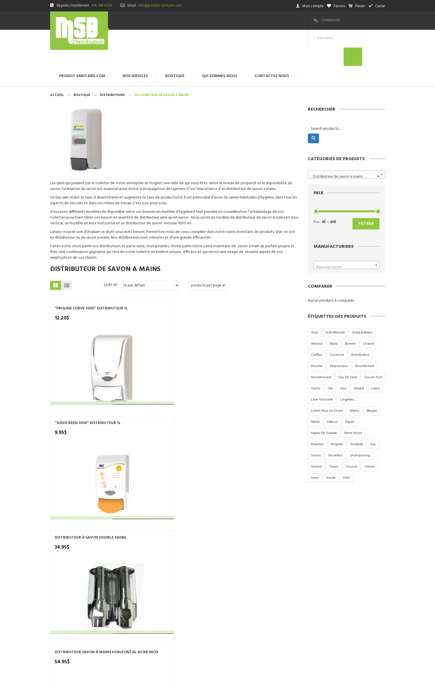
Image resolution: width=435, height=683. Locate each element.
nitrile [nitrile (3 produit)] (315, 385)
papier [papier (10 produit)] (350, 385)
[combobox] (346, 138)
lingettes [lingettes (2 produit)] (347, 363)
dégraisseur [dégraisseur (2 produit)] (339, 330)
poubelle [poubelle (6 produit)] (356, 408)
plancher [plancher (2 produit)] (317, 408)
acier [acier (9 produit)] (314, 296)
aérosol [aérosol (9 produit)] (317, 307)
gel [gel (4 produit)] (330, 352)
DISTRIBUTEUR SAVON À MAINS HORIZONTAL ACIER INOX (270, 277)
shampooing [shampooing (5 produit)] (360, 419)
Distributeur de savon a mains (105, 232)
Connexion (330, 20)
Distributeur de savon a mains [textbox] (344, 140)
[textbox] (346, 231)
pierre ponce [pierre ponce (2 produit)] (353, 397)
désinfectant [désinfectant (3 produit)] (364, 330)
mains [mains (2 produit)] (354, 374)
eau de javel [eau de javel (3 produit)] (347, 341)
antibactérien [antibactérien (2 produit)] (362, 296)
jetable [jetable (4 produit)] (359, 352)
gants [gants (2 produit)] (315, 352)
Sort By (111, 249)
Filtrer (366, 187)
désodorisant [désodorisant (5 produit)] (321, 341)
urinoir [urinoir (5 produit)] (370, 430)
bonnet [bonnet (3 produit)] (350, 307)
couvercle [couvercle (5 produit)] (336, 318)
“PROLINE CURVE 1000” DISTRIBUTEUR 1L (75, 275)
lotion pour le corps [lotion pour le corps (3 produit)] (327, 374)
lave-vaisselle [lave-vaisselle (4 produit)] (322, 363)
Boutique (82, 58)
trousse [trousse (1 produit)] (351, 430)
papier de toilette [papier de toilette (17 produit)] (324, 397)
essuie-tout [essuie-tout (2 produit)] (373, 341)
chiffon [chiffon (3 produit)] (316, 318)
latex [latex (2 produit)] (375, 352)
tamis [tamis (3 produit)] (333, 430)
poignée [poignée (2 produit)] (337, 408)
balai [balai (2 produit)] (334, 307)
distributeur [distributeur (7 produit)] (360, 318)
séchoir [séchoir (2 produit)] (316, 430)
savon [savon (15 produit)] (316, 419)
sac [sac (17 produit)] (373, 408)
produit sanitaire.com (217, 551)
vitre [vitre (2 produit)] (346, 441)
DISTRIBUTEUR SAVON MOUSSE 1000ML (139, 383)
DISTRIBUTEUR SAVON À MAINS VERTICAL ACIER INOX (76, 386)
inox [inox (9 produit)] (343, 352)
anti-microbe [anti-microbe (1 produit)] (335, 296)
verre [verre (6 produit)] (315, 441)
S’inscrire (355, 20)
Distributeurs (112, 58)
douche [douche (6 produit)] (316, 330)
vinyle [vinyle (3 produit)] (331, 441)
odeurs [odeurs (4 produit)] (332, 385)
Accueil (57, 58)
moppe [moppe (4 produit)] (372, 374)
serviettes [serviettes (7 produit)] (335, 419)
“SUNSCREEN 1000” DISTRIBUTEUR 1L (136, 275)
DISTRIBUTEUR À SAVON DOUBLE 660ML (205, 275)
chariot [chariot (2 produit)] (368, 307)
